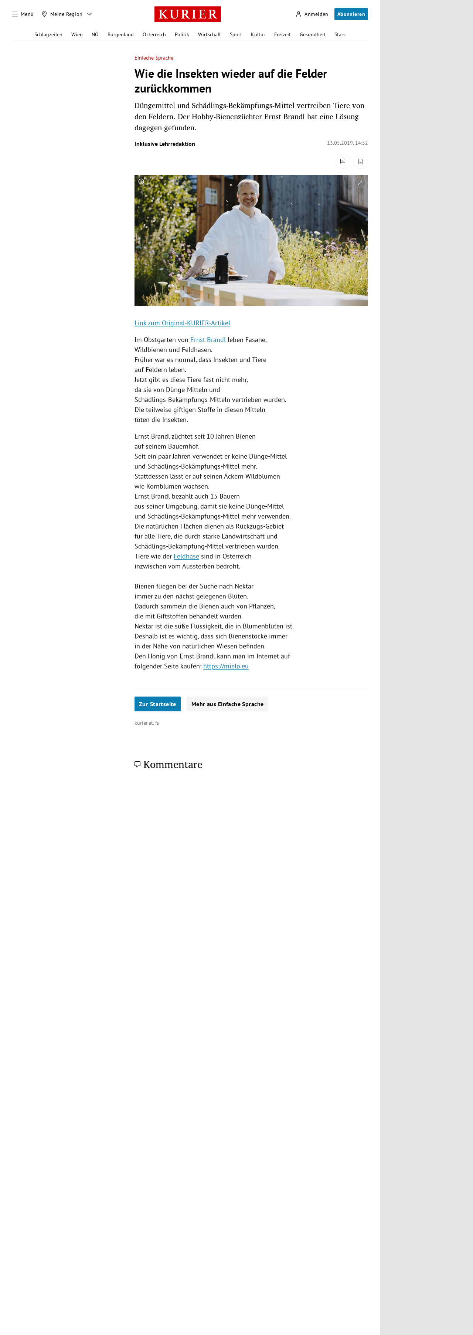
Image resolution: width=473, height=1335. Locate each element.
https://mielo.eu (226, 666)
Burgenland (121, 34)
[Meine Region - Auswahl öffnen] (89, 14)
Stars (340, 34)
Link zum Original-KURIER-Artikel (182, 323)
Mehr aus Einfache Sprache (227, 704)
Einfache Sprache (154, 58)
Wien (77, 34)
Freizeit (282, 34)
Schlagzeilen (48, 34)
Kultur (258, 34)
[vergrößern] (360, 183)
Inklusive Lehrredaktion (165, 143)
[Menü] (22, 14)
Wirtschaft (209, 34)
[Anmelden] (312, 14)
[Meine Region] (62, 14)
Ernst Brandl (208, 339)
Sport (236, 34)
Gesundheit (313, 34)
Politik (182, 34)
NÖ (95, 34)
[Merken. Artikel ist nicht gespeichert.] (360, 161)
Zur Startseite (157, 704)
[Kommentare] (343, 161)
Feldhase (186, 556)
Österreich (154, 34)
